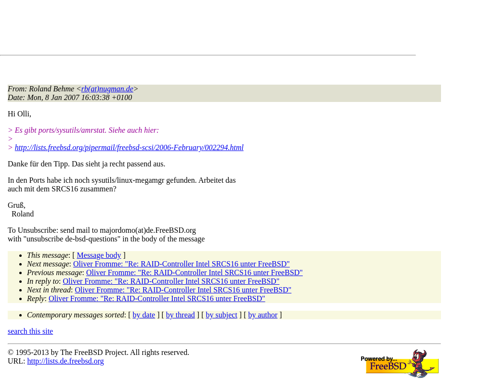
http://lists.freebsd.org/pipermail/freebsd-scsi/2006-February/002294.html (129, 147)
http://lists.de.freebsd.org (65, 361)
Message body (99, 255)
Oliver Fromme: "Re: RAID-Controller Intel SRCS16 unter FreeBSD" (181, 264)
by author (262, 315)
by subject (221, 315)
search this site (30, 331)
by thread (180, 315)
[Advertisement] (183, 29)
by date (144, 315)
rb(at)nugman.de (107, 89)
